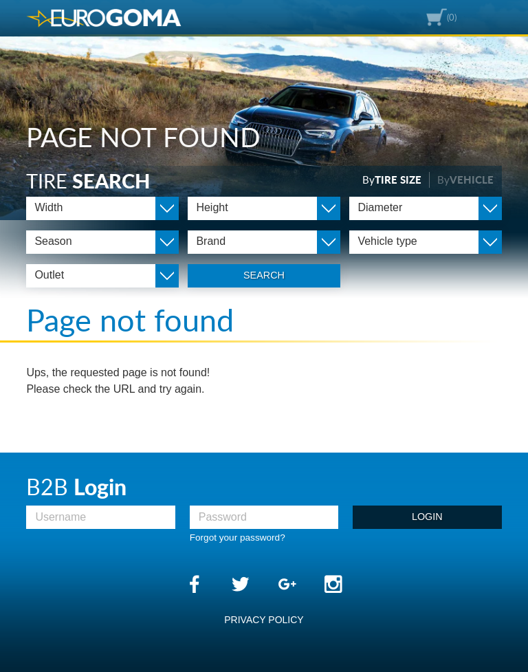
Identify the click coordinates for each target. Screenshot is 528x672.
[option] (264, 110)
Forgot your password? (237, 537)
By (391, 179)
